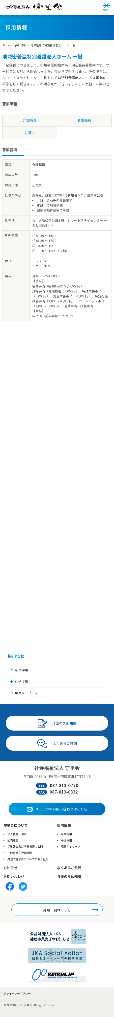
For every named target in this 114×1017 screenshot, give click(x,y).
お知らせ (10, 867)
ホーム (6, 45)
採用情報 (20, 45)
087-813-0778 (64, 785)
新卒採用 (21, 670)
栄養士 (30, 132)
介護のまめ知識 (57, 723)
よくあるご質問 (57, 743)
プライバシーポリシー (17, 993)
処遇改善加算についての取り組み (27, 859)
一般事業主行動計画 (19, 853)
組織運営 (12, 840)
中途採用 (21, 681)
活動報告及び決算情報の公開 (25, 846)
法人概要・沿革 (17, 834)
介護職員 (30, 120)
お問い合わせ (13, 876)
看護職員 (84, 120)
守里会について (15, 825)
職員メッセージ (26, 693)
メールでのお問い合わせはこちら (57, 809)
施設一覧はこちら (57, 909)
